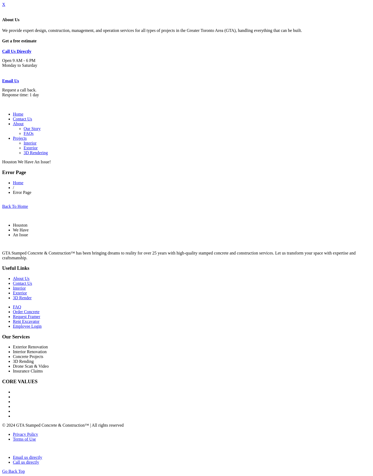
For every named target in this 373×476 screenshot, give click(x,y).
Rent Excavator (26, 321)
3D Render (22, 298)
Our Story (32, 128)
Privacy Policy (25, 434)
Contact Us (22, 119)
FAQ (17, 307)
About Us (21, 278)
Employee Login (27, 326)
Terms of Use (24, 439)
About (18, 123)
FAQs (29, 133)
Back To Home (15, 206)
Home (18, 114)
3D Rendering (36, 152)
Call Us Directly (16, 51)
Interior (30, 143)
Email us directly (27, 457)
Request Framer (26, 316)
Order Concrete (26, 311)
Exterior (31, 148)
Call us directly (26, 462)
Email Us (10, 81)
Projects (20, 138)
